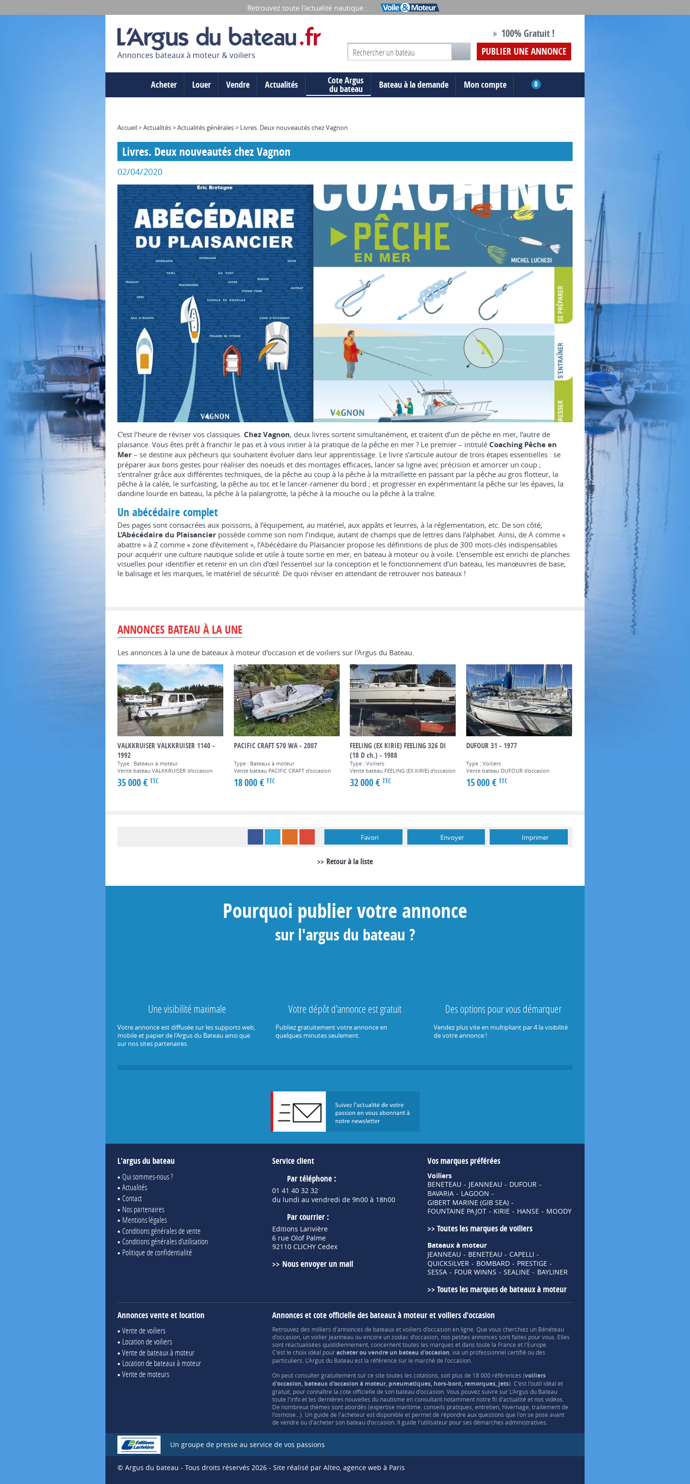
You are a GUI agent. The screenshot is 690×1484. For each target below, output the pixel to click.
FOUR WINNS (475, 1272)
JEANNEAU (485, 1184)
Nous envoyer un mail (317, 1263)
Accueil (127, 127)
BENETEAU (444, 1184)
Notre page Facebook (466, 35)
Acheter (164, 85)
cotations (426, 1375)
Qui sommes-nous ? (147, 1176)
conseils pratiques (448, 1407)
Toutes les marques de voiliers (484, 1228)
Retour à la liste (349, 861)
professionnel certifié (498, 1352)
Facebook (255, 837)
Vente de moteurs (145, 1374)
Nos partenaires (143, 1209)
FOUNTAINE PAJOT (456, 1211)
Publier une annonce (524, 51)
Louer (201, 85)
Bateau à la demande (413, 85)
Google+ (307, 837)
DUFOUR (523, 1184)
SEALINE (517, 1272)
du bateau (338, 85)
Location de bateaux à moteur (161, 1362)
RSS (290, 837)
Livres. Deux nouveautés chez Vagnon (294, 127)
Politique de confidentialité (157, 1252)
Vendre (238, 85)
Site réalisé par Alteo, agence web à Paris (339, 1467)
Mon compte (485, 85)
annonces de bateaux (365, 1329)
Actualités (281, 85)
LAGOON (475, 1193)
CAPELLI (521, 1254)
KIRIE (502, 1211)
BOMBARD (493, 1263)
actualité (514, 1399)
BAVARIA (440, 1193)
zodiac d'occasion (414, 1337)
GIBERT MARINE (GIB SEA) (468, 1202)
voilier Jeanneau (332, 1337)
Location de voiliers (147, 1341)
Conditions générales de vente (161, 1230)
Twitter (272, 837)
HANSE (528, 1211)
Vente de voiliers (143, 1330)
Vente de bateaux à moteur (158, 1352)
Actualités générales (205, 127)
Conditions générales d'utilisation (165, 1241)
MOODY (559, 1211)
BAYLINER (552, 1272)
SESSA (437, 1272)
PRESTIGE (532, 1263)
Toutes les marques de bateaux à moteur (502, 1289)
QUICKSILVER (448, 1263)
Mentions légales (144, 1219)
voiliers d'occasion (426, 1329)
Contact (132, 1198)
